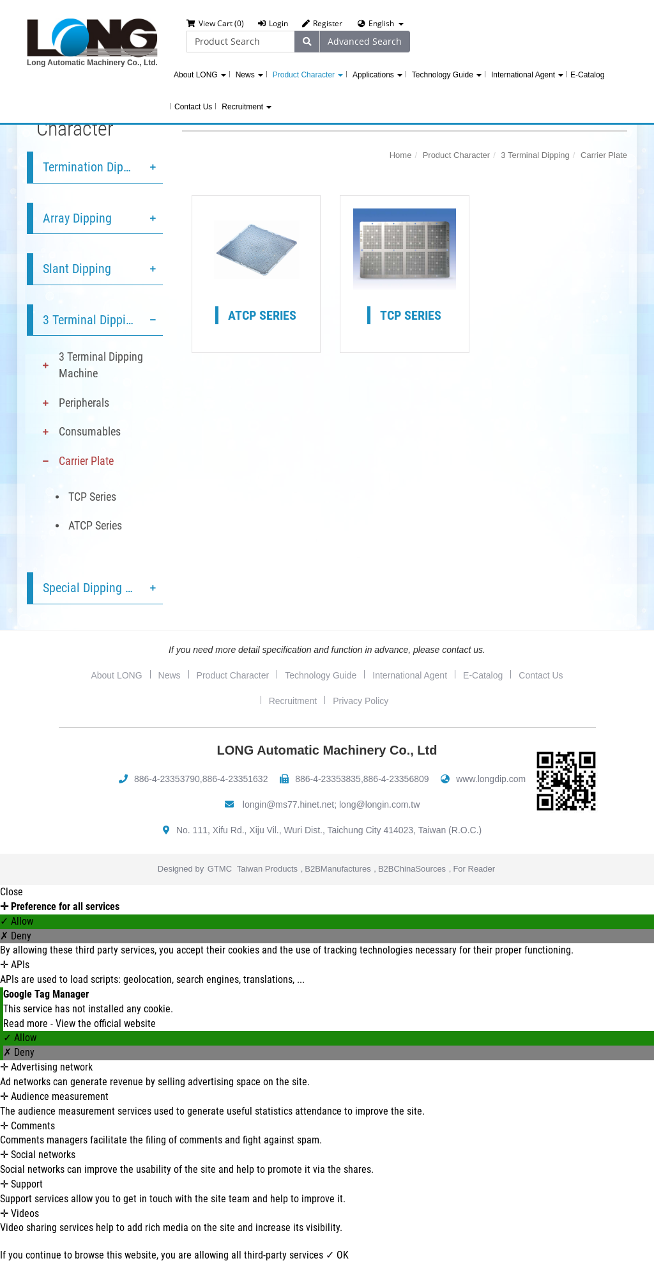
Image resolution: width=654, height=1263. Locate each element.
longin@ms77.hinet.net (288, 804)
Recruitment (246, 106)
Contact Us (193, 106)
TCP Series (92, 496)
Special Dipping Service (102, 587)
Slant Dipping (77, 268)
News (249, 74)
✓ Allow (16, 921)
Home (401, 155)
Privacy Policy (360, 701)
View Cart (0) (215, 23)
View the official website (106, 1023)
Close (11, 892)
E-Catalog (587, 74)
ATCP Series (95, 525)
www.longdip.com (491, 779)
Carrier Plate (86, 460)
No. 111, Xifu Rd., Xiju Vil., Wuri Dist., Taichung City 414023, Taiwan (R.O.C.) (329, 830)
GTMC (220, 869)
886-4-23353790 (167, 779)
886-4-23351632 (235, 779)
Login (273, 23)
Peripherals (84, 402)
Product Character (308, 74)
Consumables (90, 431)
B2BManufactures (337, 869)
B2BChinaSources (412, 869)
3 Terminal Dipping (91, 319)
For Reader (474, 869)
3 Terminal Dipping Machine (101, 365)
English (381, 23)
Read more (26, 1023)
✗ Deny (15, 936)
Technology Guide (447, 74)
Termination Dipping (94, 167)
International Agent (527, 74)
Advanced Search (365, 41)
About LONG (200, 74)
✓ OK (337, 1255)
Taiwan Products (267, 869)
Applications (377, 74)
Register (322, 23)
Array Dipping (77, 218)
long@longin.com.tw (379, 804)
